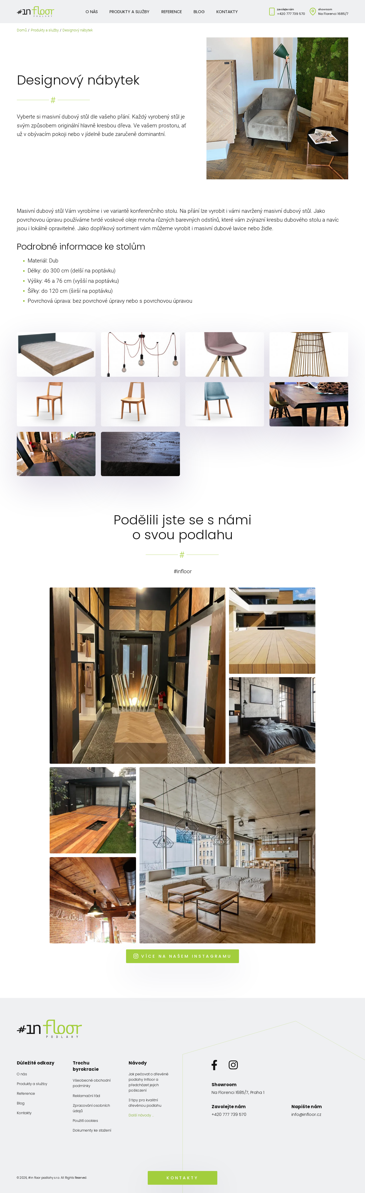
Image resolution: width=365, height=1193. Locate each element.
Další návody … (141, 1115)
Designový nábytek (77, 30)
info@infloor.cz (306, 1114)
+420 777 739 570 (291, 13)
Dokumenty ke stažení (92, 1130)
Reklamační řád (86, 1095)
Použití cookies (85, 1120)
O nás (92, 12)
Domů (22, 30)
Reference (171, 12)
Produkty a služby (129, 12)
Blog (199, 12)
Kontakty (227, 12)
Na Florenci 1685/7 (333, 13)
